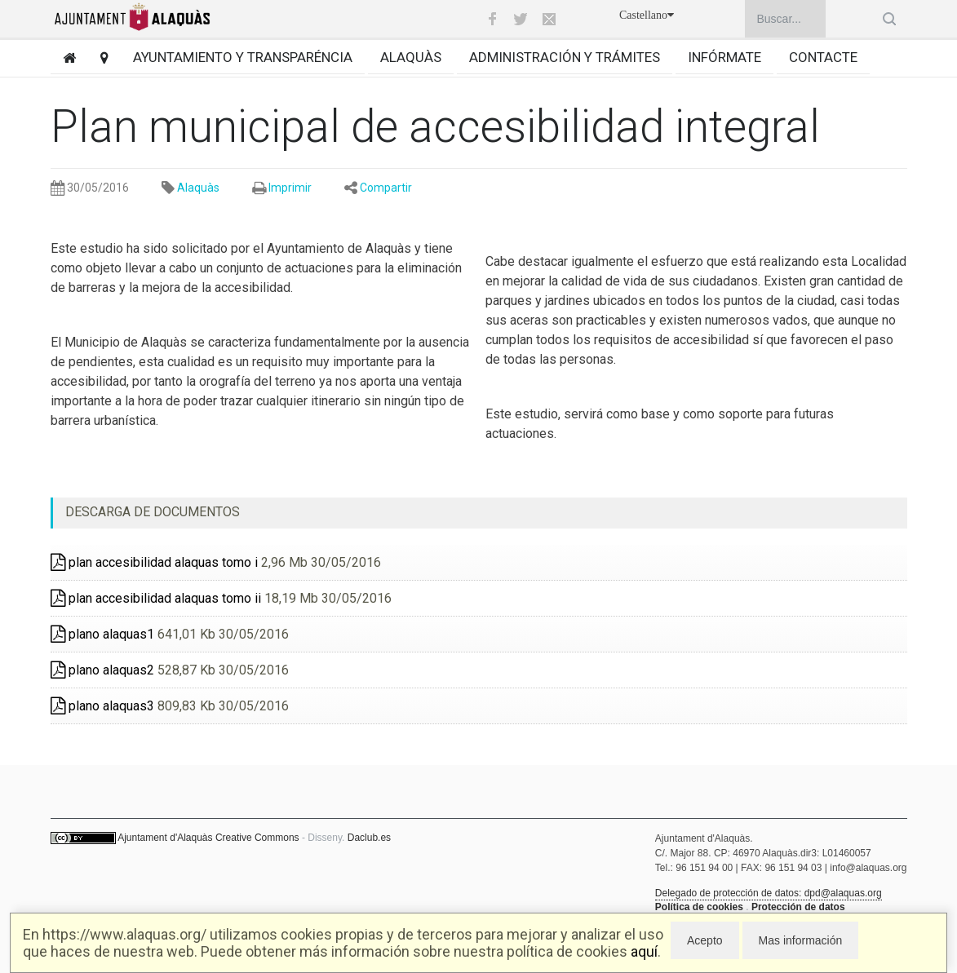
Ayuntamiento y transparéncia (242, 57)
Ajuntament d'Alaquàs (164, 837)
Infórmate (724, 57)
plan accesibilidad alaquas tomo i (154, 562)
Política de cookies (699, 907)
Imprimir (290, 187)
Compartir (386, 187)
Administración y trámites (564, 57)
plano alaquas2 (102, 670)
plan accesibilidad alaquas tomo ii (156, 598)
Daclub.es (369, 837)
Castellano (646, 15)
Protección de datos (798, 907)
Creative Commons (257, 837)
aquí (644, 951)
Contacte (823, 57)
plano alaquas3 (102, 706)
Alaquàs (410, 57)
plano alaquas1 (102, 634)
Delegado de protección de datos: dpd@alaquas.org (768, 893)
